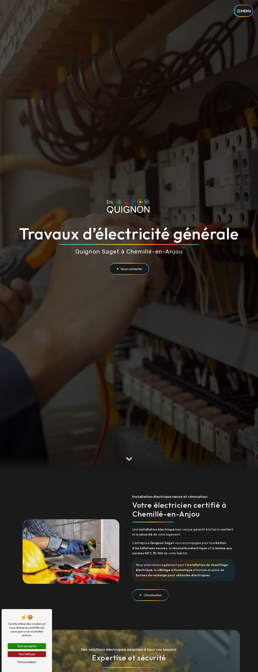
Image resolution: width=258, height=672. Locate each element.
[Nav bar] (243, 11)
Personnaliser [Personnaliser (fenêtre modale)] (26, 662)
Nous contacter (129, 268)
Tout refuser (26, 654)
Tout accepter (27, 646)
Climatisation (150, 584)
